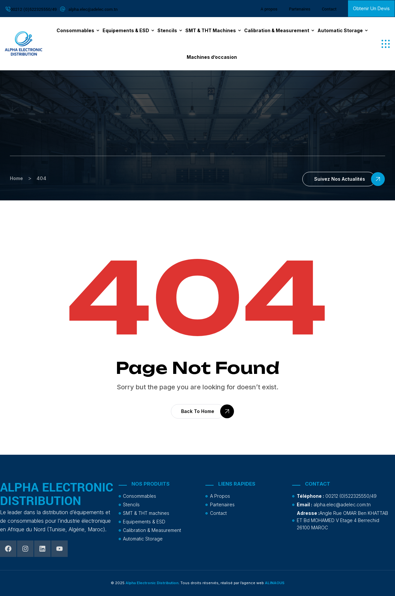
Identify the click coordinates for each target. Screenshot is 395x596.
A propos (269, 9)
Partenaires (299, 9)
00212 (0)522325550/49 (34, 9)
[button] (386, 44)
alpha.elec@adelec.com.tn (93, 9)
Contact (329, 9)
